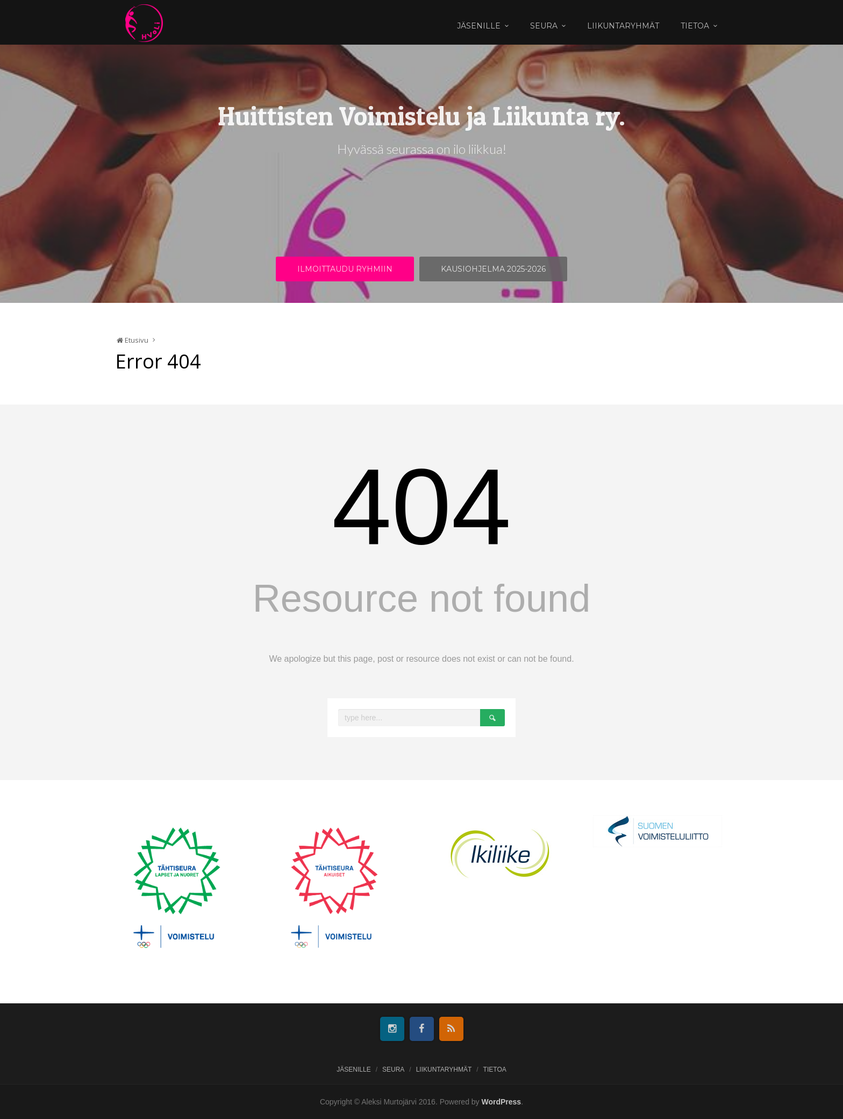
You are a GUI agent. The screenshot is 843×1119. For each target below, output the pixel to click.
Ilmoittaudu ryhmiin (344, 269)
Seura (544, 26)
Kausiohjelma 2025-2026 (493, 269)
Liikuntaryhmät (623, 26)
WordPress (501, 1101)
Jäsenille (479, 26)
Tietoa (695, 26)
